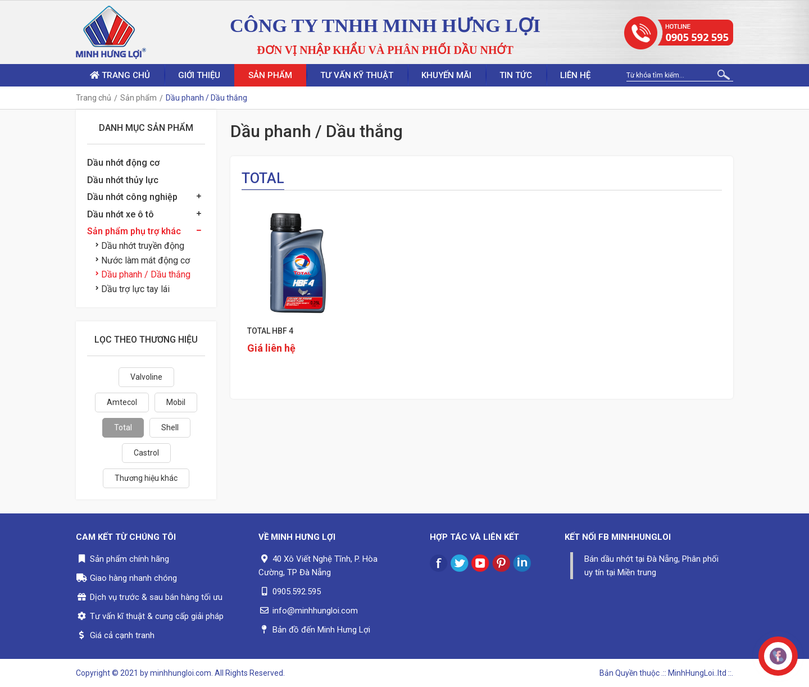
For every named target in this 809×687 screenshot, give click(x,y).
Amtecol (122, 402)
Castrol (146, 452)
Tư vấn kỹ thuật (356, 75)
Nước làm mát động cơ (143, 260)
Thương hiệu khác (146, 478)
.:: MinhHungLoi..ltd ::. (697, 672)
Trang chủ (120, 75)
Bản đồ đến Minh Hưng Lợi (321, 630)
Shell (170, 427)
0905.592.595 (296, 591)
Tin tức (515, 75)
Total (123, 427)
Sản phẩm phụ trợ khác (134, 231)
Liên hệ (575, 75)
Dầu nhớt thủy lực (122, 180)
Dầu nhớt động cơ (123, 162)
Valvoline (146, 376)
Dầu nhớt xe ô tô (120, 214)
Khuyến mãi (446, 75)
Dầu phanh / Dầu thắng (143, 274)
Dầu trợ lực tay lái (133, 289)
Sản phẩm (270, 75)
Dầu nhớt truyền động (140, 245)
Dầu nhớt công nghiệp (132, 197)
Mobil (175, 402)
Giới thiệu (199, 75)
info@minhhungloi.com (315, 611)
